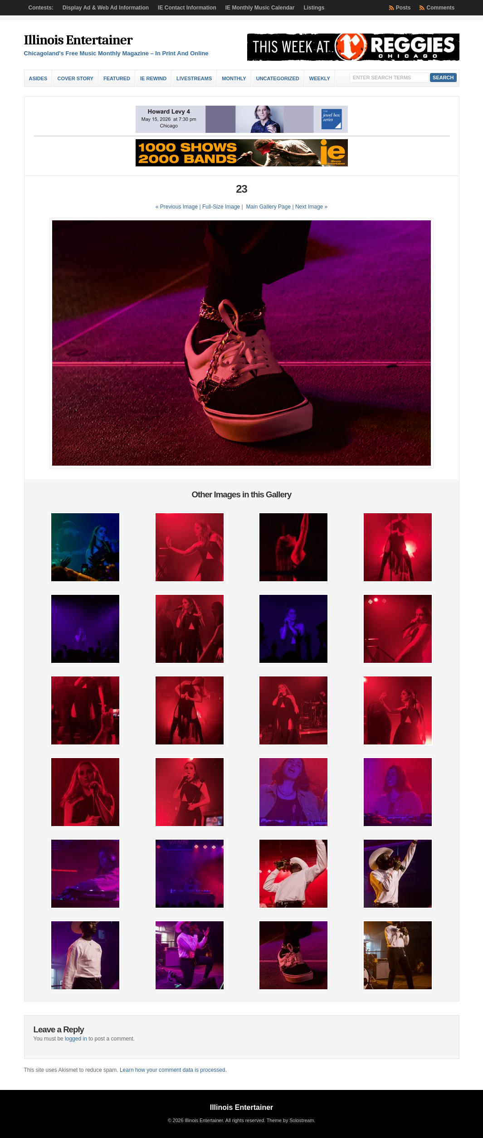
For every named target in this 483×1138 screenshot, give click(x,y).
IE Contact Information (187, 8)
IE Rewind (153, 78)
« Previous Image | (179, 207)
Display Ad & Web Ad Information (106, 8)
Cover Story (75, 78)
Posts (403, 8)
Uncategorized (277, 78)
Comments (440, 8)
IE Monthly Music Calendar (260, 8)
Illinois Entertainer (78, 40)
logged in (76, 1039)
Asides (38, 78)
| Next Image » (309, 207)
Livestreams (194, 78)
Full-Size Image (221, 207)
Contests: (41, 8)
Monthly (234, 78)
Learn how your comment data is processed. (173, 1070)
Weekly (319, 78)
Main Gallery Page (268, 207)
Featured (116, 78)
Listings (313, 8)
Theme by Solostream (290, 1120)
